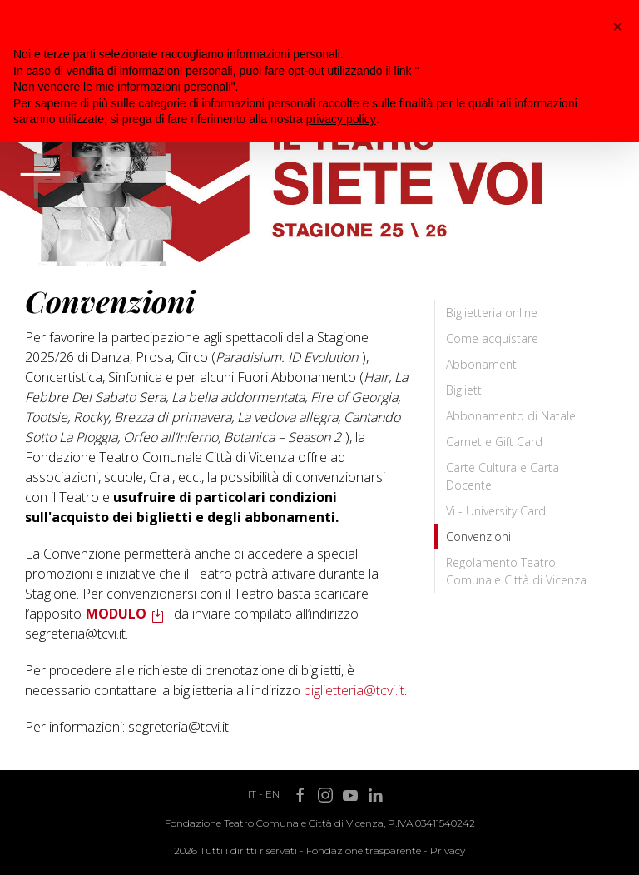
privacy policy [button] (341, 119)
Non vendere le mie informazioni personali (121, 86)
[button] (617, 26)
